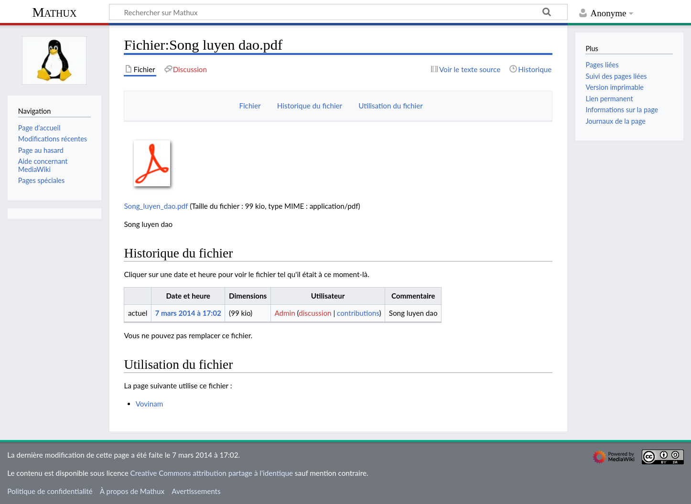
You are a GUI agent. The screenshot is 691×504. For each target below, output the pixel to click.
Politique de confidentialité (49, 491)
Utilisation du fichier (390, 105)
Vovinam (149, 403)
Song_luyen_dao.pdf (156, 206)
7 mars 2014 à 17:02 (188, 313)
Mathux (54, 12)
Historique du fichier (309, 105)
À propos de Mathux (132, 491)
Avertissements (196, 491)
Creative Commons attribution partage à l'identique (211, 473)
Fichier (249, 105)
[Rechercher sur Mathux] (338, 12)
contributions (358, 313)
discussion (315, 313)
